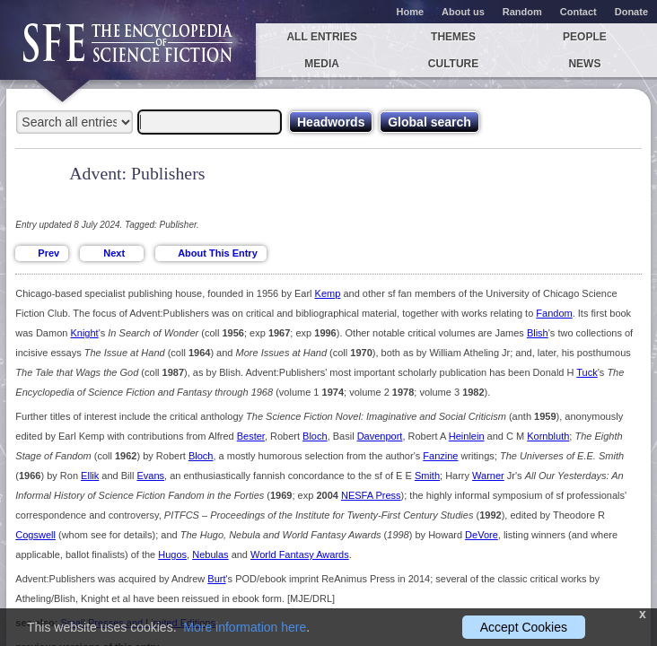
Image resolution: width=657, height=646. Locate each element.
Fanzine (440, 455)
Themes (453, 37)
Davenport (380, 436)
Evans (150, 475)
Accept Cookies (523, 627)
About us (463, 11)
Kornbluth (548, 436)
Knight (84, 332)
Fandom (554, 313)
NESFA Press (371, 495)
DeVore (481, 534)
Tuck (586, 372)
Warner (488, 475)
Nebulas (210, 554)
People (585, 37)
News (584, 63)
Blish (537, 332)
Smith (427, 475)
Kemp (328, 293)
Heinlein (467, 436)
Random (522, 11)
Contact (578, 11)
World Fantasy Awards (299, 554)
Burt (216, 578)
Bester (251, 436)
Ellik (90, 475)
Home (411, 11)
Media (321, 63)
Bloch (315, 436)
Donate (631, 11)
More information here (244, 627)
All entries (321, 37)
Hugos (172, 554)
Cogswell (35, 534)
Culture (453, 63)
